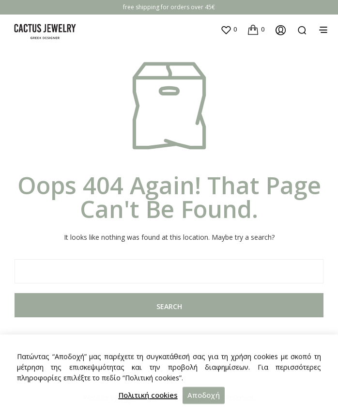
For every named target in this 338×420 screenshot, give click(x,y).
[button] (228, 29)
